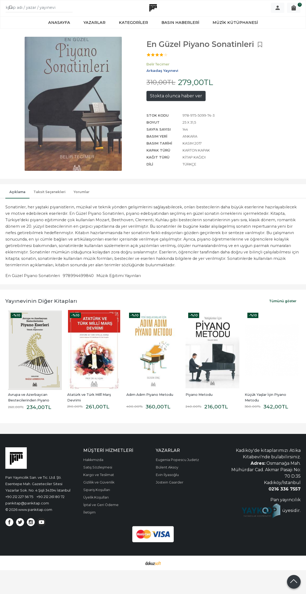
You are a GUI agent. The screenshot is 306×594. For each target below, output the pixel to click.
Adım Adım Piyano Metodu (149, 412)
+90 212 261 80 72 (50, 514)
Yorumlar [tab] (81, 209)
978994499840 (78, 293)
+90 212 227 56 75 (19, 514)
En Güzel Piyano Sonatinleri (32, 293)
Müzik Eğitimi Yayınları (118, 293)
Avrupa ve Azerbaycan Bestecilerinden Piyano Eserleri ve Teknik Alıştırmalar (33, 417)
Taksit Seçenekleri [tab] (49, 209)
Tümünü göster (282, 318)
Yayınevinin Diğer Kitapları (41, 318)
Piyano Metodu (199, 412)
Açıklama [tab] (17, 209)
